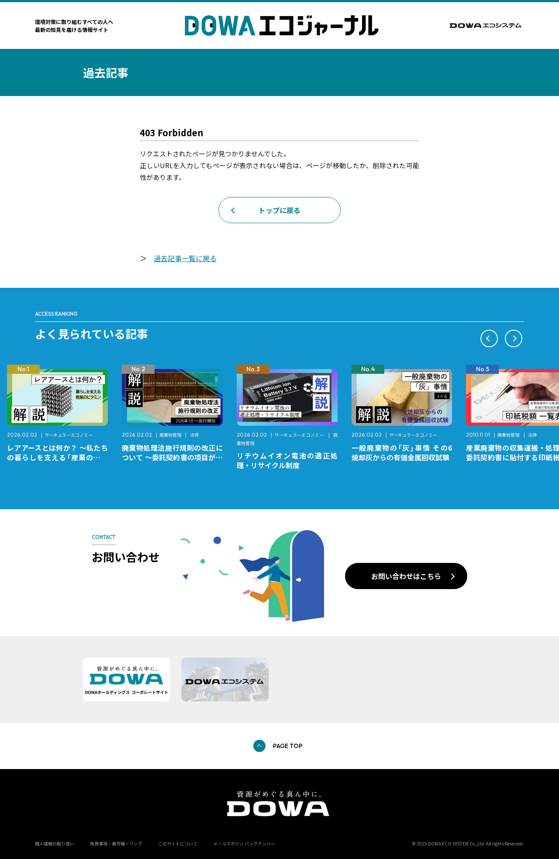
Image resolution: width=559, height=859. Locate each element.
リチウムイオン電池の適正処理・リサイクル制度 (287, 460)
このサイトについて (177, 843)
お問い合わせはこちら (406, 576)
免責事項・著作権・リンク (116, 843)
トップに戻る (279, 210)
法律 (194, 434)
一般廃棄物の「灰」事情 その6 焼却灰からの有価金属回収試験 (405, 452)
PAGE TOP (288, 746)
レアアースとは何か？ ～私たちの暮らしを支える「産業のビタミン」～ (57, 457)
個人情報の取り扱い (54, 843)
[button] (489, 338)
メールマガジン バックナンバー (244, 843)
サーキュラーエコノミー (69, 434)
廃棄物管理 (170, 434)
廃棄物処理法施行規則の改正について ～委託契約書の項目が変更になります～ (172, 457)
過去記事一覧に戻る (185, 258)
